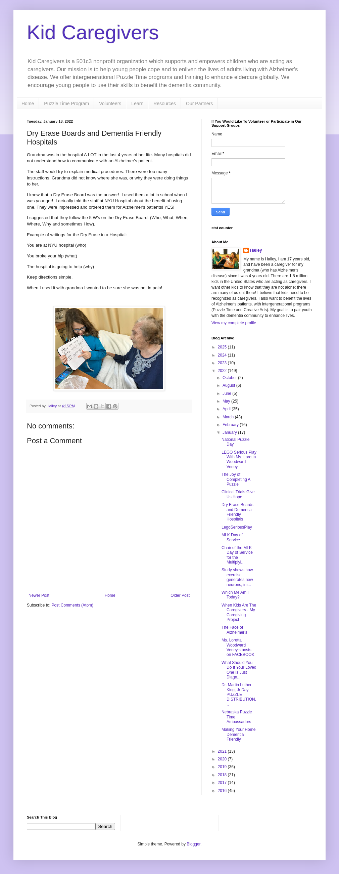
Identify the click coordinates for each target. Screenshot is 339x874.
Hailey (256, 250)
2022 (223, 370)
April (227, 409)
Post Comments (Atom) (72, 605)
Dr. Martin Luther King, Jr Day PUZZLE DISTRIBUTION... (239, 694)
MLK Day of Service (232, 537)
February (231, 424)
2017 (223, 782)
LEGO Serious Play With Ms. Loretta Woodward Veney (239, 459)
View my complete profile (233, 323)
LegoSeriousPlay (237, 527)
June (227, 393)
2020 (223, 759)
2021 (223, 751)
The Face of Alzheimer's (234, 629)
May (227, 401)
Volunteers (110, 103)
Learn (137, 103)
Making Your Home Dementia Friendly (238, 734)
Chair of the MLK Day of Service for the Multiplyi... (237, 555)
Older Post (180, 595)
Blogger (193, 844)
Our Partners (199, 103)
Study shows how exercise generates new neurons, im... (237, 577)
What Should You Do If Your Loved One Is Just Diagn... (239, 669)
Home (27, 103)
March (229, 417)
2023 (223, 363)
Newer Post (39, 595)
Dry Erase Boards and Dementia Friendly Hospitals (237, 512)
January (230, 432)
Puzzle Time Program (66, 103)
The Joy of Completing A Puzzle (236, 479)
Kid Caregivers (93, 32)
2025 (223, 347)
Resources (164, 103)
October (230, 377)
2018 (223, 775)
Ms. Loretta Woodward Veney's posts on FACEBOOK (238, 647)
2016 (223, 790)
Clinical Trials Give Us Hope (238, 494)
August (229, 385)
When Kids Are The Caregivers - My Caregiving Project (239, 612)
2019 (223, 766)
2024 (223, 355)
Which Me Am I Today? (235, 594)
